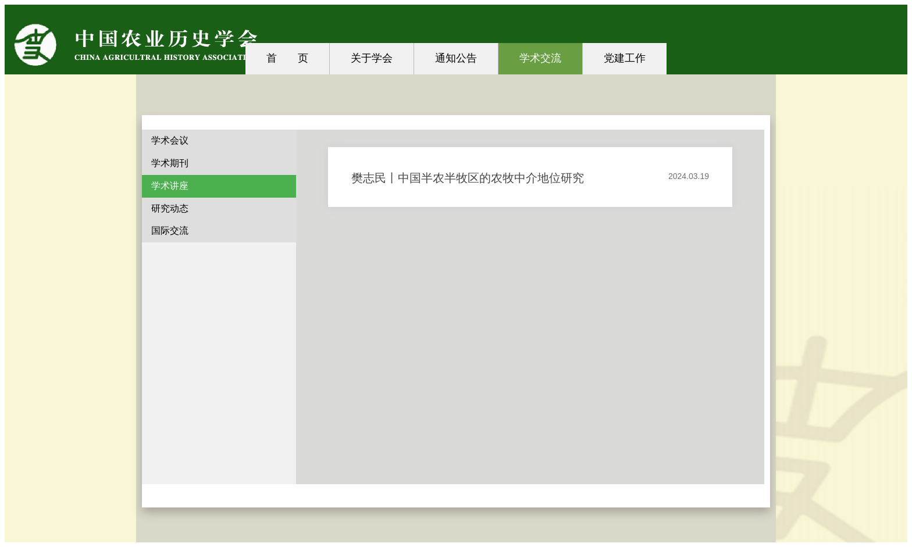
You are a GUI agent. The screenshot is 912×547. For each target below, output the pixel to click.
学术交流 (540, 58)
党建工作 (625, 58)
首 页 (287, 58)
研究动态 (169, 208)
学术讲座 (169, 186)
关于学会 (372, 58)
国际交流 (169, 230)
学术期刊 (169, 163)
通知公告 (456, 58)
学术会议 (169, 140)
